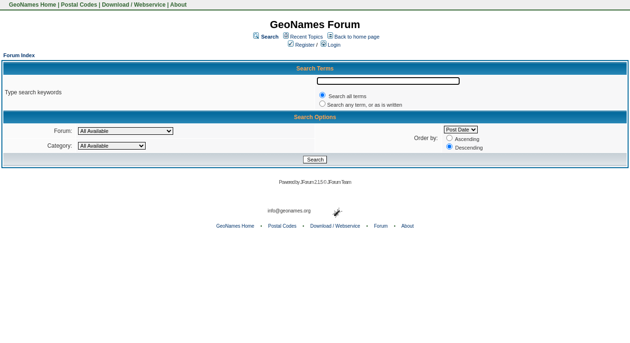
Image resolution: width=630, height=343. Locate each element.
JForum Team (339, 182)
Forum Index (19, 55)
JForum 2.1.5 (312, 182)
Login (331, 45)
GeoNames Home (31, 4)
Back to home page (357, 37)
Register (301, 45)
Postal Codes (79, 4)
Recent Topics (306, 37)
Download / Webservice (134, 4)
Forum (381, 226)
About (178, 4)
